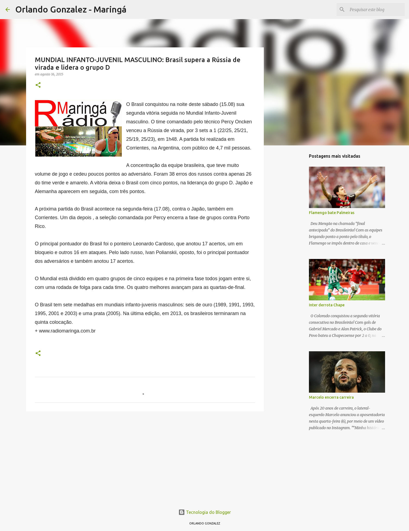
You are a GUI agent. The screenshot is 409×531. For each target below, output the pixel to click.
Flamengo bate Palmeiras (331, 212)
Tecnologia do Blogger (204, 512)
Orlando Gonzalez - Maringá (70, 9)
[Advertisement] (145, 458)
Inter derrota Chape (327, 305)
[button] (38, 85)
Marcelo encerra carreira (331, 397)
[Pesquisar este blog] (376, 9)
